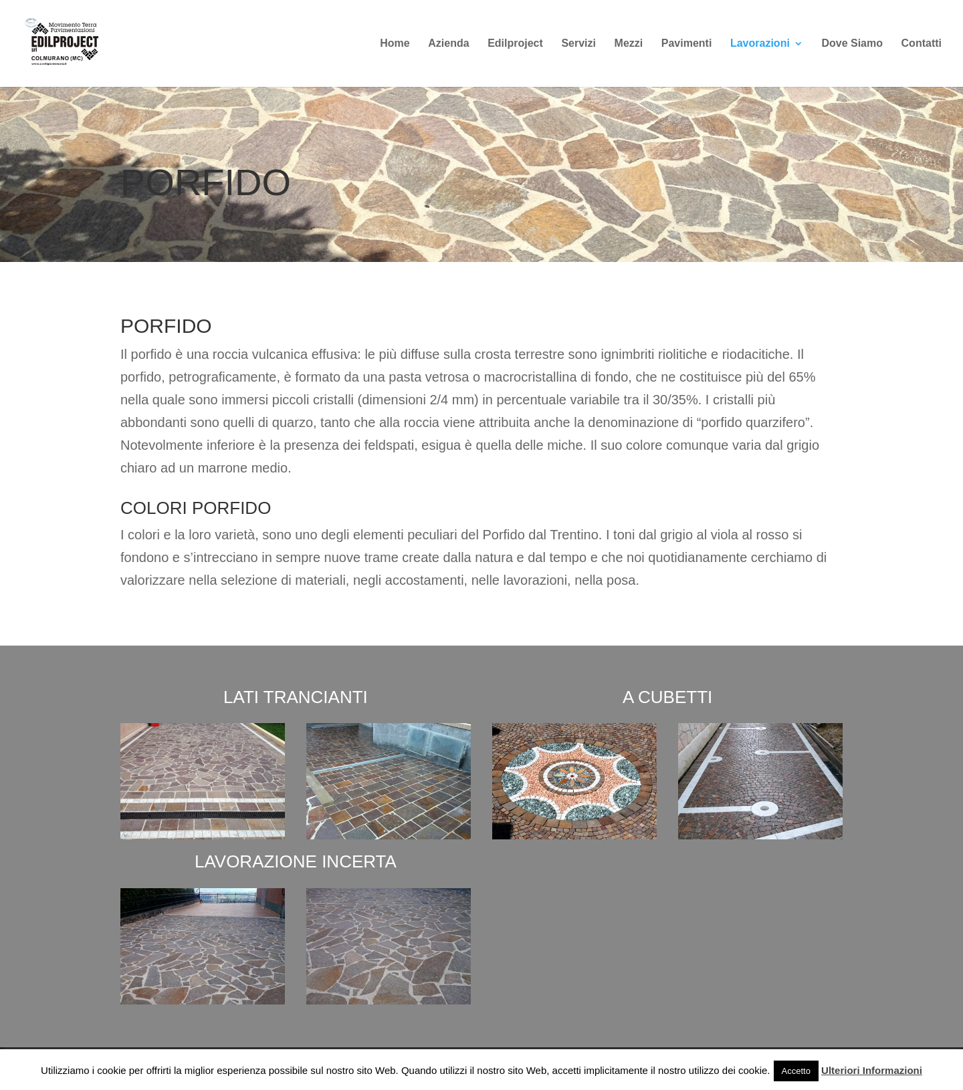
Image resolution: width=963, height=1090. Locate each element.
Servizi (578, 44)
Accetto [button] (796, 1071)
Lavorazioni (760, 44)
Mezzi (629, 44)
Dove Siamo (852, 44)
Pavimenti (686, 44)
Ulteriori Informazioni (871, 1070)
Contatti (921, 44)
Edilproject (515, 44)
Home (394, 44)
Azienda (448, 44)
